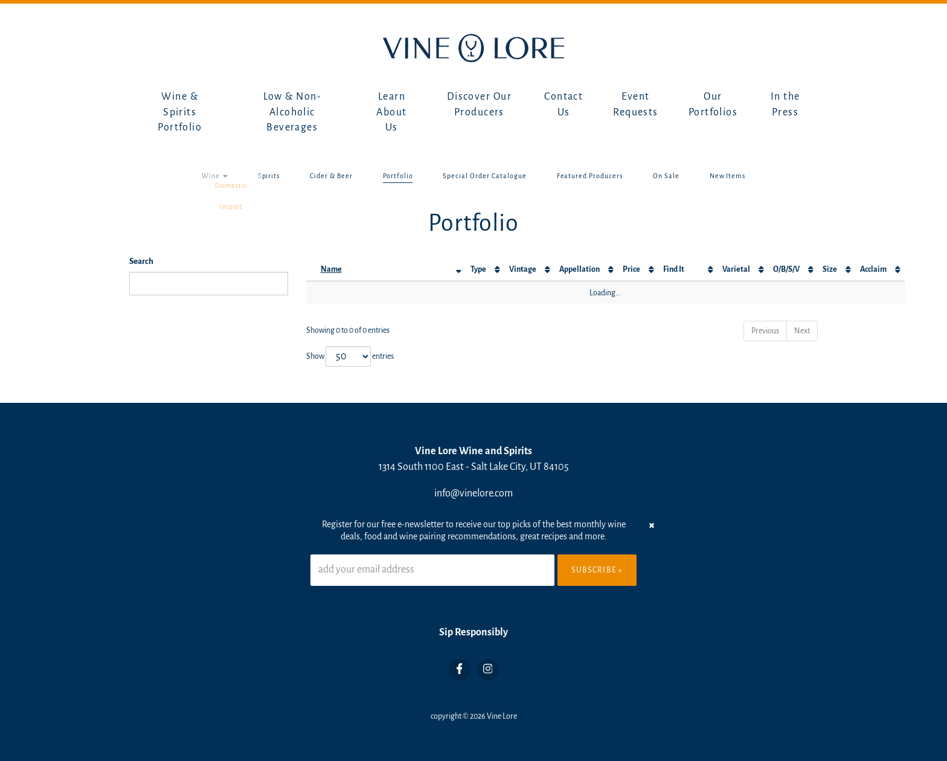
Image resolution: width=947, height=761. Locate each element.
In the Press (785, 104)
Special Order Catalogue (484, 175)
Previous (765, 331)
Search (141, 261)
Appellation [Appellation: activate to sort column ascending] (579, 269)
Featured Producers (590, 175)
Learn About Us (391, 112)
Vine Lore (502, 716)
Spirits (269, 175)
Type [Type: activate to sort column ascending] (478, 269)
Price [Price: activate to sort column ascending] (631, 269)
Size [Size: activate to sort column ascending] (830, 269)
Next (802, 331)
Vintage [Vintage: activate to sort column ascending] (522, 269)
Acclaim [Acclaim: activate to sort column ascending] (873, 269)
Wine (215, 175)
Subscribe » (597, 570)
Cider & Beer (331, 175)
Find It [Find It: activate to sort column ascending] (673, 269)
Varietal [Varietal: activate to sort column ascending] (736, 269)
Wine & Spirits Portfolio (180, 112)
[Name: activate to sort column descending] (391, 269)
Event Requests (635, 104)
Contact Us (563, 104)
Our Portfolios (713, 104)
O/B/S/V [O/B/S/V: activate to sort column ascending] (786, 269)
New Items (728, 175)
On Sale (666, 175)
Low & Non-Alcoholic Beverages (292, 112)
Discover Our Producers (479, 104)
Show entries (350, 356)
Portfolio (398, 175)
